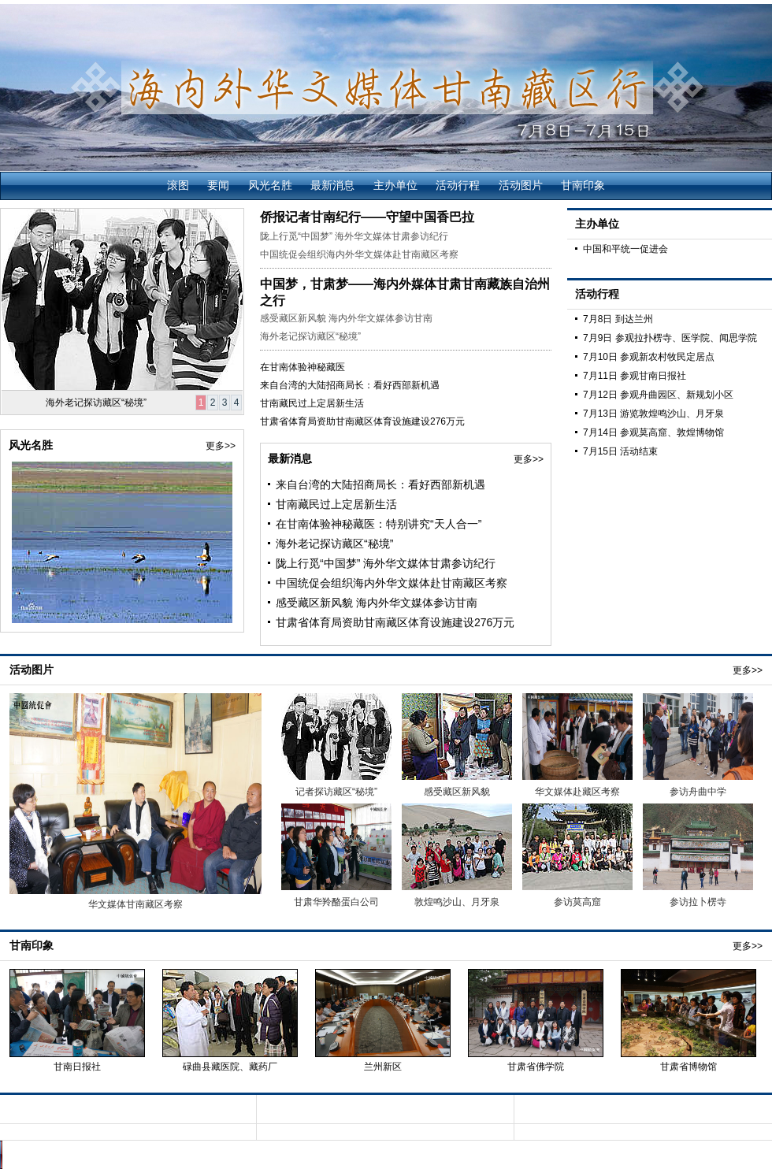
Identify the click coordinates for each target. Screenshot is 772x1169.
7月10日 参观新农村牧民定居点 (648, 356)
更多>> (221, 445)
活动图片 (521, 185)
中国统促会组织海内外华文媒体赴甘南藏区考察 (359, 254)
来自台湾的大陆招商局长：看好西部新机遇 (350, 385)
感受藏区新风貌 (457, 791)
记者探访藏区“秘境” (336, 791)
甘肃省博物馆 (688, 1066)
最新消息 (332, 185)
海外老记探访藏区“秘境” (96, 402)
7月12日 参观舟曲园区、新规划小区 (658, 394)
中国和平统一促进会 (625, 248)
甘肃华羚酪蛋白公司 (336, 901)
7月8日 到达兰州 (618, 319)
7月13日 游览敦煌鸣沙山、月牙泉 (653, 413)
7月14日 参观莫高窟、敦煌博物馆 (653, 432)
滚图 (178, 185)
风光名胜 (270, 185)
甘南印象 (583, 185)
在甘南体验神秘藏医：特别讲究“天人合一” (378, 524)
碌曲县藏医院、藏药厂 (230, 1066)
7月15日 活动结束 (620, 451)
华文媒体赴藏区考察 (577, 791)
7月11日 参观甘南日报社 (634, 375)
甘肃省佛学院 (535, 1066)
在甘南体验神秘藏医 (302, 367)
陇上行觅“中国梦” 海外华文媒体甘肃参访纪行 (354, 236)
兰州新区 (383, 1066)
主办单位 (395, 185)
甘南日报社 (77, 1066)
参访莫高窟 (577, 901)
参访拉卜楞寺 (698, 901)
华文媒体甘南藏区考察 (135, 904)
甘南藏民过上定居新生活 (312, 403)
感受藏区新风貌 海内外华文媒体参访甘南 (346, 318)
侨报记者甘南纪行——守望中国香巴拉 (367, 217)
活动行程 (458, 185)
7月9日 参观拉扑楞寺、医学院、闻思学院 (670, 337)
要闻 (218, 185)
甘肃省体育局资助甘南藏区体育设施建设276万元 (362, 421)
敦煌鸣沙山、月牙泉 (456, 901)
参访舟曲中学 (698, 791)
